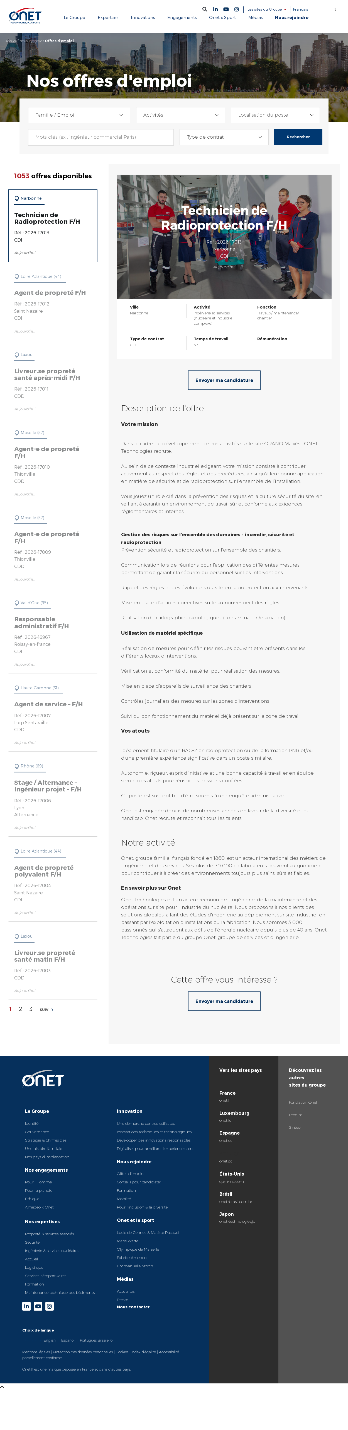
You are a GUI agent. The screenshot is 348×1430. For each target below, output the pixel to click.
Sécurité (32, 1242)
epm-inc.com (231, 1181)
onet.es (225, 1140)
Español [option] (67, 1340)
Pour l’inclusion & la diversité (142, 1207)
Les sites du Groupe (265, 9)
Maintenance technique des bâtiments (60, 1292)
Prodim (296, 1114)
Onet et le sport (135, 1220)
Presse (122, 1299)
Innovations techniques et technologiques (154, 1131)
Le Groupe (37, 1111)
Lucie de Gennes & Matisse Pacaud (148, 1232)
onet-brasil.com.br (235, 1201)
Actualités (125, 1291)
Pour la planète (38, 1190)
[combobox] (79, 115)
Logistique (34, 1267)
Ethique (32, 1198)
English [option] (50, 1340)
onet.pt (225, 1161)
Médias (125, 1279)
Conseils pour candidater (139, 1182)
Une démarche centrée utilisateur (147, 1123)
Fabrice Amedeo (131, 1257)
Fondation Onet (303, 1102)
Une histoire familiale (43, 1148)
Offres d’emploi (130, 1173)
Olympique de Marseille (138, 1249)
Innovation (130, 1111)
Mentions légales (36, 1352)
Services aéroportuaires (45, 1275)
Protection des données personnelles (83, 1352)
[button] (204, 9)
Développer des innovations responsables (153, 1140)
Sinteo (294, 1127)
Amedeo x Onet (39, 1207)
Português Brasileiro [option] (96, 1340)
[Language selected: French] (314, 9)
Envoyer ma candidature (224, 380)
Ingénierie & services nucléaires (52, 1250)
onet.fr (225, 1100)
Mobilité (124, 1198)
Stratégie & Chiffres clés (45, 1140)
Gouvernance (37, 1131)
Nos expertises (42, 1221)
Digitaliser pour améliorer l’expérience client (155, 1148)
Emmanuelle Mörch (135, 1265)
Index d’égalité (143, 1352)
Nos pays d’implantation (47, 1156)
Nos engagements (46, 1170)
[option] (49, 1340)
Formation (34, 1284)
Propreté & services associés (49, 1233)
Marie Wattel (128, 1240)
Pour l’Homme (38, 1182)
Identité (31, 1123)
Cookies (122, 1352)
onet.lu (225, 1120)
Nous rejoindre (30, 41)
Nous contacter (133, 1306)
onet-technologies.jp (237, 1221)
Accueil (11, 41)
